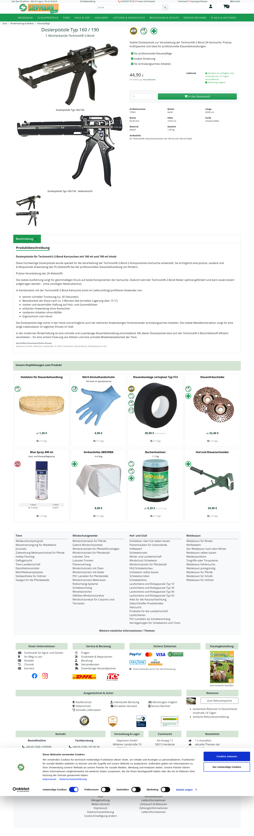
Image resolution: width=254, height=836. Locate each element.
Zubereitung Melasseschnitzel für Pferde (40, 552)
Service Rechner (160, 706)
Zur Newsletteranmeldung (212, 760)
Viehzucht (135, 607)
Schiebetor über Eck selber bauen (149, 541)
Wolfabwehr (193, 545)
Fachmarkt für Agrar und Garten (39, 653)
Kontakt (25, 660)
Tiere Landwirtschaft (28, 564)
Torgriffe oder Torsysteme (202, 560)
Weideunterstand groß (29, 541)
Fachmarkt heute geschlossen (192, 1)
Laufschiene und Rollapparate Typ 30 (151, 588)
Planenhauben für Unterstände (148, 545)
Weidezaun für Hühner (200, 580)
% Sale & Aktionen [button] (223, 17)
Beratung (82, 660)
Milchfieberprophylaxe (29, 572)
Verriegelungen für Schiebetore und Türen (154, 623)
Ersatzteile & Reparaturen (92, 656)
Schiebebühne (138, 580)
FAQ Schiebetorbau (141, 568)
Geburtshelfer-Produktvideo (146, 603)
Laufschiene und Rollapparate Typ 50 (151, 595)
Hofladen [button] (101, 17)
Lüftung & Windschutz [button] (129, 17)
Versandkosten (149, 79)
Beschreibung (27, 239)
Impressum (49, 819)
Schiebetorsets (138, 552)
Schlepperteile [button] (48, 17)
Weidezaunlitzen (196, 556)
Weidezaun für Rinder (199, 541)
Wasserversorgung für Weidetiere (36, 545)
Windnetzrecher (82, 591)
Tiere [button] (66, 17)
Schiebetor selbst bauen (144, 572)
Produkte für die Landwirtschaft (148, 611)
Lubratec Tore (81, 556)
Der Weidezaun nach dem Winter (206, 549)
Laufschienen (137, 615)
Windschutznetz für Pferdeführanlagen (96, 549)
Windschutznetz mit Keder (88, 572)
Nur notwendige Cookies (227, 807)
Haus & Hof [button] (82, 17)
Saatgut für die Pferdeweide (32, 580)
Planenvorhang (82, 564)
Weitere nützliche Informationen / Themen (127, 630)
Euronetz (21, 549)
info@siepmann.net (67, 762)
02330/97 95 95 (128, 1)
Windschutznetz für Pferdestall (91, 552)
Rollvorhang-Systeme (85, 584)
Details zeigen (184, 829)
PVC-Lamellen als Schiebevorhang (149, 619)
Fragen (81, 653)
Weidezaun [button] (25, 17)
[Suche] (129, 7)
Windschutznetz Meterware (89, 580)
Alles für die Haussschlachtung (147, 599)
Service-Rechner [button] (195, 17)
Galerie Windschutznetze (88, 545)
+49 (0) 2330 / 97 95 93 (84, 747)
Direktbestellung (87, 1)
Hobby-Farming (25, 556)
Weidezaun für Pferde (199, 572)
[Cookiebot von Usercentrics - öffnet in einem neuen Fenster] (21, 829)
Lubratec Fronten (83, 560)
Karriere (25, 668)
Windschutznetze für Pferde (89, 541)
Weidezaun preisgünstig (200, 568)
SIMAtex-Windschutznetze (88, 595)
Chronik (25, 664)
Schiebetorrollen (139, 576)
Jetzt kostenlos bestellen (222, 685)
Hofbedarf (135, 549)
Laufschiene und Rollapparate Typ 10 (151, 584)
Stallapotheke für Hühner (31, 576)
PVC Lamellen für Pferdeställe (90, 576)
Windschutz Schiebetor (143, 560)
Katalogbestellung (222, 646)
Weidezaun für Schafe (199, 576)
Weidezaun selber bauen (201, 552)
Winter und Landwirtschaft (145, 556)
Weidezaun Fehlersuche (200, 564)
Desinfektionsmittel (27, 568)
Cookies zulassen (227, 796)
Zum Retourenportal (219, 700)
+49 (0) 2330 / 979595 (37, 747)
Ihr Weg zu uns (29, 656)
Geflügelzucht (24, 560)
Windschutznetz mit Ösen (88, 568)
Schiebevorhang (82, 588)
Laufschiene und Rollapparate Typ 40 (151, 591)
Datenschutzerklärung (73, 819)
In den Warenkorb (197, 96)
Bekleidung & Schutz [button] (164, 17)
